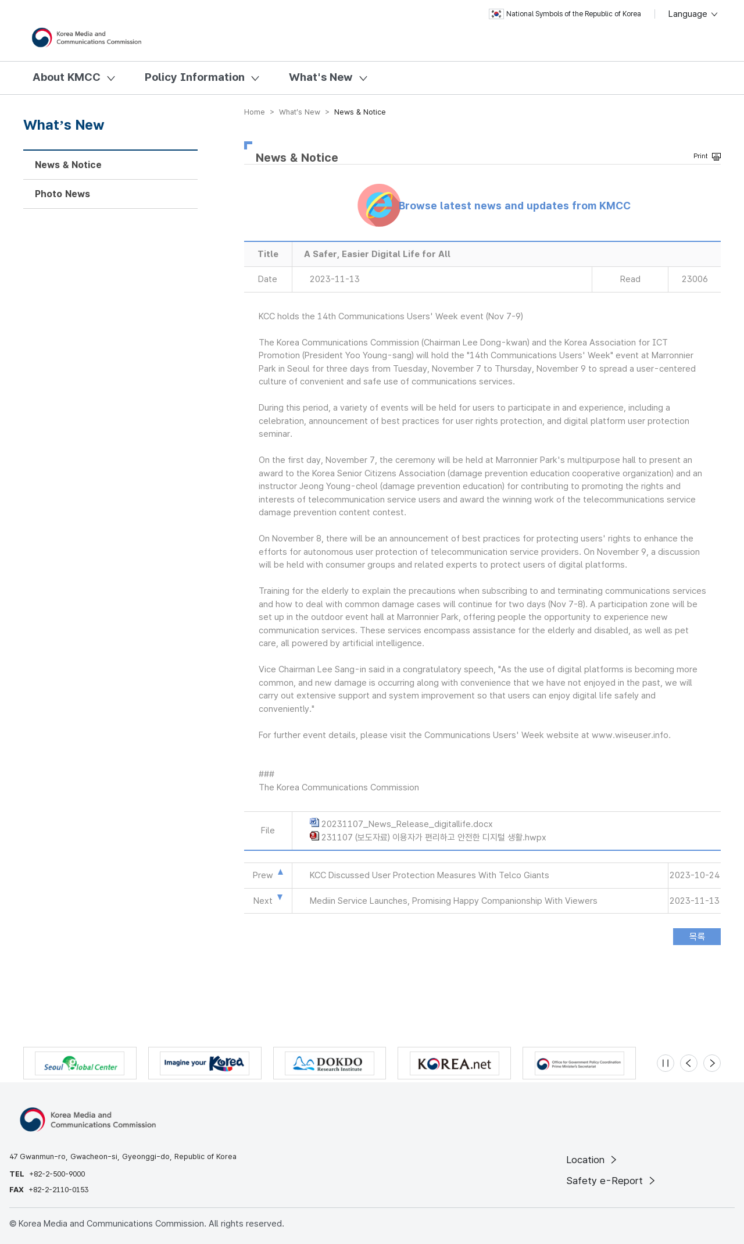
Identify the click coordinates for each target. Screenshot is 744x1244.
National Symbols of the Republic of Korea (565, 14)
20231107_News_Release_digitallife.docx (407, 824)
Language (693, 14)
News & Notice (68, 164)
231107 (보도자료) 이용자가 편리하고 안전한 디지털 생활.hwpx (433, 837)
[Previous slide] (689, 1063)
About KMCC (67, 77)
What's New (321, 77)
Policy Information (195, 77)
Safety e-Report (611, 1180)
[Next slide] (712, 1063)
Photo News (62, 193)
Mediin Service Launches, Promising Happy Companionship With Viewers (454, 901)
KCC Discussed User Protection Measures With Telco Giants (429, 875)
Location (592, 1159)
